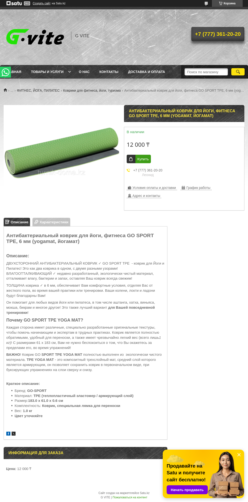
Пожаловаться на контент (130, 497)
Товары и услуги (47, 72)
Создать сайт (42, 3)
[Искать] (238, 71)
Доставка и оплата (146, 72)
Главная (13, 72)
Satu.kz (144, 493)
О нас (84, 72)
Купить (143, 159)
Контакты (108, 72)
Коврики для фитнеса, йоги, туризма (92, 90)
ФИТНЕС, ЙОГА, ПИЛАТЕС (38, 90)
